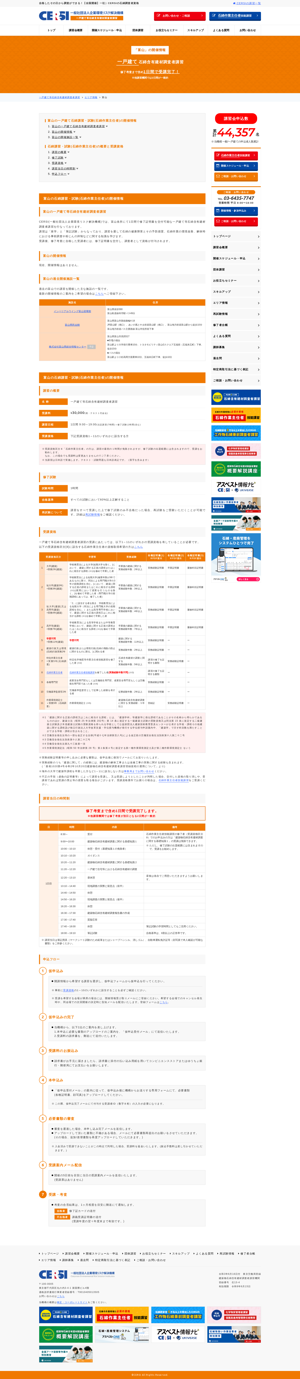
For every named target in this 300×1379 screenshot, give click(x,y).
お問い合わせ (248, 30)
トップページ (222, 236)
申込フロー (60, 173)
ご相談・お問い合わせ (228, 380)
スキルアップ (195, 30)
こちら (99, 293)
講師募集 (219, 347)
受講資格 (59, 162)
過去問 (217, 358)
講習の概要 (60, 152)
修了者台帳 (220, 324)
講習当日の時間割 (65, 168)
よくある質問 (221, 30)
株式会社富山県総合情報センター (67, 346)
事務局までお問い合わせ (139, 771)
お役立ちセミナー (167, 30)
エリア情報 (220, 302)
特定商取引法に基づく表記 (231, 369)
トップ (51, 30)
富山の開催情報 (63, 131)
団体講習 (137, 30)
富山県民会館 (72, 324)
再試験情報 (92, 514)
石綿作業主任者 (54, 672)
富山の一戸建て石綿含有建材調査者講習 (80, 126)
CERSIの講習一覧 (247, 3)
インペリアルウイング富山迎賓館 (72, 311)
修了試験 (59, 157)
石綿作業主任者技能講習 (82, 672)
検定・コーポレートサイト (72, 1302)
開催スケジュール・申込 (107, 30)
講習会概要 (75, 30)
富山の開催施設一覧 (66, 137)
